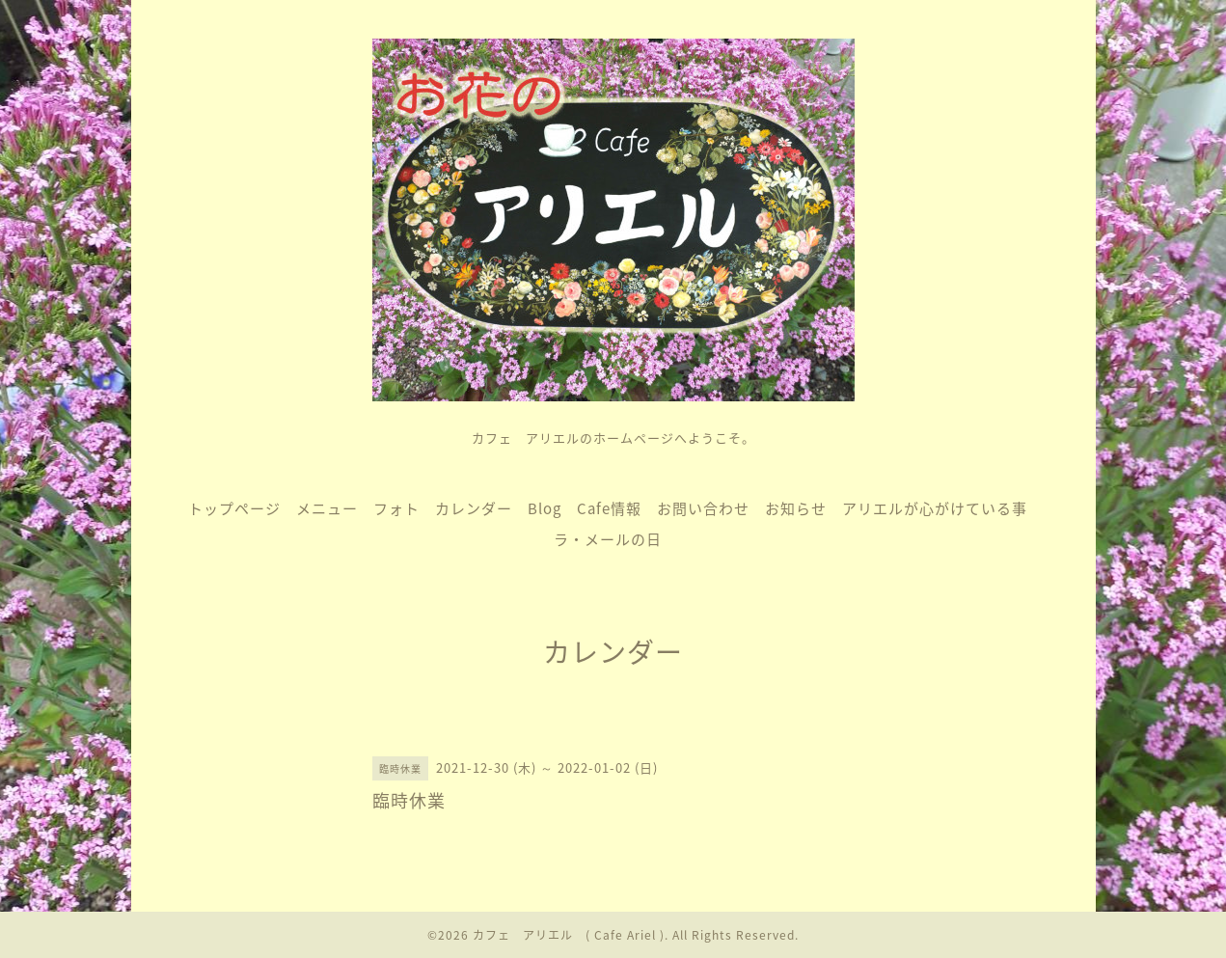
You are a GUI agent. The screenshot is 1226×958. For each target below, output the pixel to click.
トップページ (234, 508)
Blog (544, 508)
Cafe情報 (609, 508)
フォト (396, 508)
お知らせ (796, 508)
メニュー (327, 508)
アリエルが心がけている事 (934, 508)
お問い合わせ (703, 508)
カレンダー (473, 508)
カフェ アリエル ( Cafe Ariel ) (569, 935)
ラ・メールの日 (608, 539)
